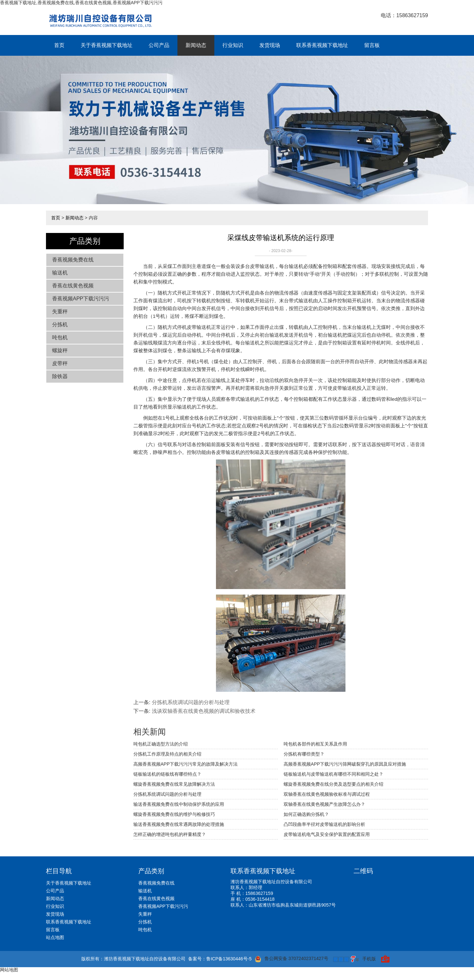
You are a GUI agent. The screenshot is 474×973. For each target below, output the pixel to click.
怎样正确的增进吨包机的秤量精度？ (169, 834)
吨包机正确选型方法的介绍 (160, 744)
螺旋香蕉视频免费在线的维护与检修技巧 (174, 814)
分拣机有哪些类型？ (304, 754)
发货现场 (269, 45)
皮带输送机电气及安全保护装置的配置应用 (327, 834)
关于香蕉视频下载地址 (106, 45)
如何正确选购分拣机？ (306, 814)
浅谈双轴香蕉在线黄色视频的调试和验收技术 (203, 711)
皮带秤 (60, 363)
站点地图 (55, 937)
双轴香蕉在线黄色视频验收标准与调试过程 (327, 794)
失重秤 (60, 311)
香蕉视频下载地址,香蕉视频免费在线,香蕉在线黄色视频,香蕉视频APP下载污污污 (81, 2)
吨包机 (60, 337)
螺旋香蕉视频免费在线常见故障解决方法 (174, 784)
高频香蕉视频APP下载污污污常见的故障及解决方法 (185, 764)
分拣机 (60, 324)
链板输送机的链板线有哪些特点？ (167, 774)
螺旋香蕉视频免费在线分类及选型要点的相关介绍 (333, 784)
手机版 (369, 958)
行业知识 (232, 45)
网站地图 (9, 969)
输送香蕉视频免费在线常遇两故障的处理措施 (178, 824)
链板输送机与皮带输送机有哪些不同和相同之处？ (333, 774)
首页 (59, 45)
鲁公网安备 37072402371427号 (291, 959)
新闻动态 (196, 45)
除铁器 (60, 376)
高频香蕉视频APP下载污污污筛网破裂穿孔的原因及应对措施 (345, 764)
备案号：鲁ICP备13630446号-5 (220, 958)
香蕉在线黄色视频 (73, 285)
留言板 (372, 45)
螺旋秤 (60, 350)
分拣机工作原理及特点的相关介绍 (167, 754)
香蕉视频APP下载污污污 (80, 298)
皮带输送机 (262, 266)
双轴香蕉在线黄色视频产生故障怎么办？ (324, 804)
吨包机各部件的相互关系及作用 (315, 744)
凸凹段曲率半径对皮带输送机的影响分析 (324, 824)
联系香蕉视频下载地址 (322, 45)
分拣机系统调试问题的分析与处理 (191, 702)
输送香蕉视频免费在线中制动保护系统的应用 (178, 804)
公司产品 (159, 45)
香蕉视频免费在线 (73, 259)
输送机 (60, 272)
